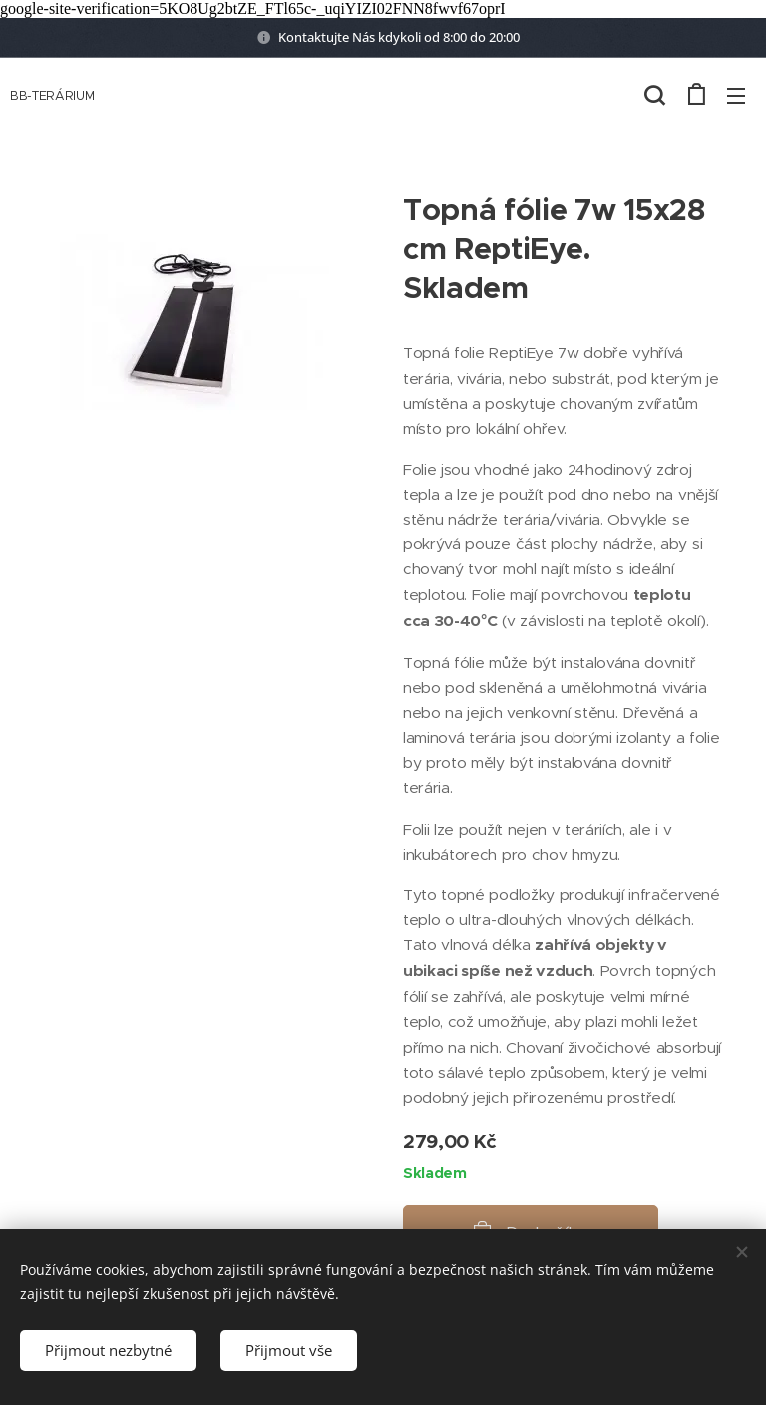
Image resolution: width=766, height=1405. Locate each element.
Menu (736, 96)
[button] (654, 95)
